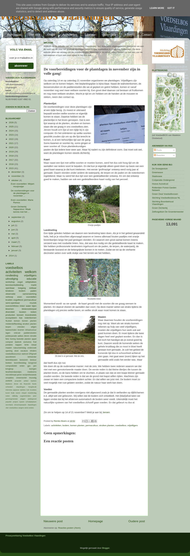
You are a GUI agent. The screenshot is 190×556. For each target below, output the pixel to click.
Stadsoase (157, 176)
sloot (16, 351)
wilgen (33, 327)
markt (33, 285)
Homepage (95, 521)
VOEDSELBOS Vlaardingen (57, 17)
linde (13, 393)
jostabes (9, 345)
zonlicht (9, 381)
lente (27, 345)
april (13, 238)
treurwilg (32, 378)
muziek (33, 303)
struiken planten (106, 425)
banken (33, 381)
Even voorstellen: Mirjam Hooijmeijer (22, 185)
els (21, 384)
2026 (11, 122)
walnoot (25, 354)
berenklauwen (12, 360)
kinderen (10, 291)
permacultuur (92, 425)
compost (9, 342)
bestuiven (24, 360)
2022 (11, 139)
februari (15, 246)
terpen (8, 327)
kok (28, 390)
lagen (8, 333)
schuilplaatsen (31, 402)
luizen (18, 393)
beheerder (32, 357)
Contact (147, 34)
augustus (16, 221)
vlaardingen (32, 405)
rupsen (21, 402)
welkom (30, 272)
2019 (11, 151)
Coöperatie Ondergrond (163, 180)
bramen (21, 330)
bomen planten (77, 425)
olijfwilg (15, 396)
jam (34, 366)
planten (28, 339)
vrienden (21, 327)
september (16, 217)
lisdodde (20, 339)
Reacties (159, 155)
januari (14, 250)
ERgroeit (32, 354)
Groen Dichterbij (160, 208)
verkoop (9, 297)
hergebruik (32, 387)
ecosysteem (11, 318)
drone (16, 384)
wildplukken (30, 282)
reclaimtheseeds (29, 375)
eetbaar (32, 288)
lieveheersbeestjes (14, 372)
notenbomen (30, 318)
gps (29, 366)
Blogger (105, 548)
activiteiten (56, 425)
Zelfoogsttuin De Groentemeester (168, 212)
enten (22, 366)
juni (13, 229)
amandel (18, 381)
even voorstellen (26, 297)
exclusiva (27, 342)
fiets (7, 339)
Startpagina (14, 34)
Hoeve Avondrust (160, 184)
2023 (11, 135)
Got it (171, 8)
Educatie (90, 34)
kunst (8, 393)
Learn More (157, 8)
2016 (11, 164)
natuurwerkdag (19, 348)
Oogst (51, 34)
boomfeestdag (20, 363)
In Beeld (129, 34)
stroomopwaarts (20, 405)
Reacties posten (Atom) (69, 528)
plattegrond (32, 399)
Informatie (109, 34)
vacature (24, 351)
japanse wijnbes (19, 390)
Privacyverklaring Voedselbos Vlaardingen (25, 535)
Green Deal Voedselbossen (165, 194)
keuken (22, 312)
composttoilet (11, 366)
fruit (34, 342)
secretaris (9, 405)
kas (20, 318)
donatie (33, 336)
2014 (11, 255)
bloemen (10, 309)
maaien (9, 348)
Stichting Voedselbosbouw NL (166, 198)
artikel (26, 381)
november (16, 176)
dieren (26, 336)
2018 (11, 156)
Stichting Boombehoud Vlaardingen (163, 202)
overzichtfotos (12, 306)
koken (33, 312)
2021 (11, 143)
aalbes (20, 336)
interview (9, 390)
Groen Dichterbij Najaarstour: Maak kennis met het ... (21, 209)
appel (34, 339)
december (16, 172)
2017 (11, 160)
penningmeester (12, 399)
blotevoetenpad (29, 309)
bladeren (9, 384)
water (28, 306)
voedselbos (120, 425)
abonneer (21, 65)
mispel (24, 393)
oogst (20, 282)
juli (13, 225)
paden (33, 291)
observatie (10, 294)
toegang (22, 288)
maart (14, 242)
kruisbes (33, 390)
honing (13, 339)
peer (34, 396)
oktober (15, 180)
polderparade (11, 336)
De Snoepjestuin (160, 168)
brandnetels (30, 315)
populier (9, 402)
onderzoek (31, 348)
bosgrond (32, 363)
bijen (34, 306)
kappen (19, 345)
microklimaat (11, 375)
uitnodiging (12, 278)
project (15, 402)
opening (9, 351)
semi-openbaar (13, 303)
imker (22, 306)
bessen (20, 315)
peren (19, 375)
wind (26, 408)
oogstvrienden (25, 396)
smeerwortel (21, 378)
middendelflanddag (14, 324)
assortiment (11, 357)
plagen (22, 399)
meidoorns (31, 372)
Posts (158, 150)
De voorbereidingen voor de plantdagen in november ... (22, 193)
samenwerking (29, 294)
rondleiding (12, 275)
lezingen (32, 369)
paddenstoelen (30, 333)
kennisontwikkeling (14, 285)
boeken (9, 363)
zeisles (31, 408)
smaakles (10, 378)
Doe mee (34, 34)
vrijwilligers (132, 425)
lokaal (33, 345)
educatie (31, 278)
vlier (7, 408)
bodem (66, 425)
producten (10, 315)
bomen (17, 321)
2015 (11, 168)
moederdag (32, 393)
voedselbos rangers (16, 408)
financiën (27, 384)
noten (8, 396)
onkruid (17, 333)
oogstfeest (18, 300)
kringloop (9, 369)
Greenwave (157, 172)
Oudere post (136, 521)
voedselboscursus (13, 354)
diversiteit (10, 312)
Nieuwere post (53, 521)
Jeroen (106, 412)
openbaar (10, 288)
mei (13, 234)
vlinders (33, 351)
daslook (18, 342)
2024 (11, 131)
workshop (10, 282)
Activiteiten (69, 34)
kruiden (9, 300)
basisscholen (11, 330)
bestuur (33, 360)
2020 (11, 147)
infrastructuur (30, 330)
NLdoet (9, 321)
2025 (11, 126)
